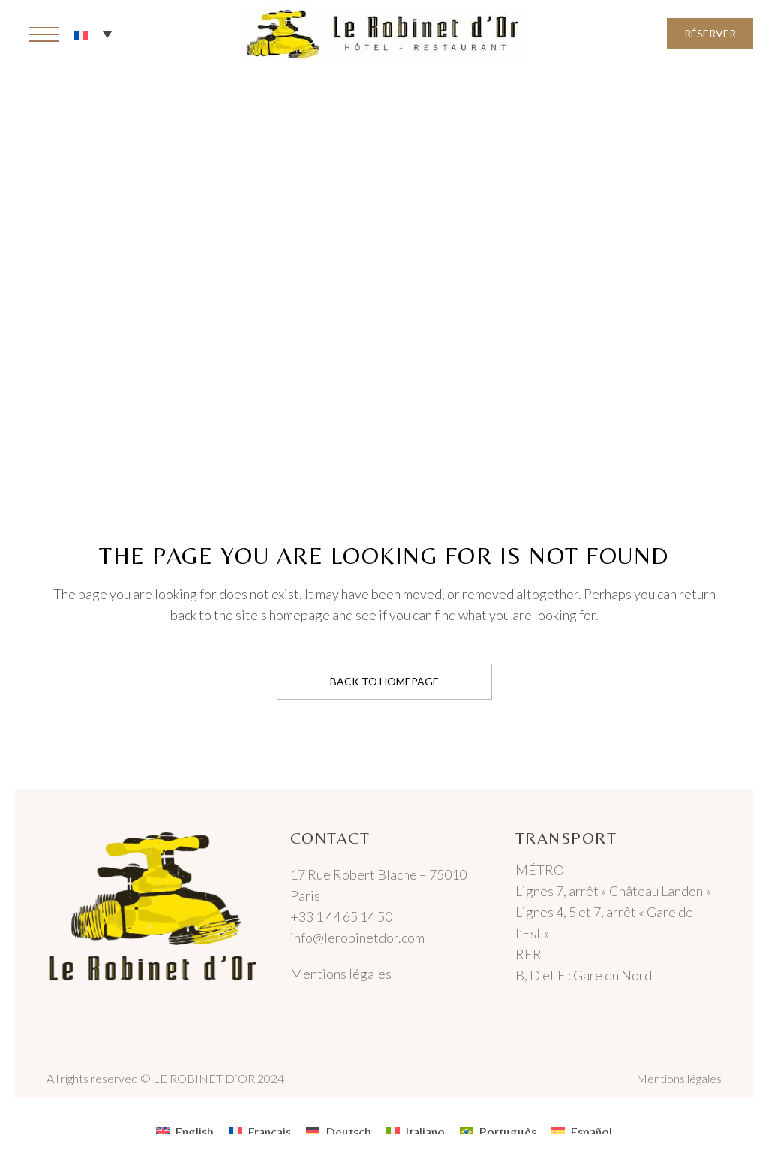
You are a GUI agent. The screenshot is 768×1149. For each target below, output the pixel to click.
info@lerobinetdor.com (357, 937)
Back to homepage (384, 681)
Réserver (710, 33)
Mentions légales (341, 973)
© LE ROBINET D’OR (197, 1078)
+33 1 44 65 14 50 (341, 916)
